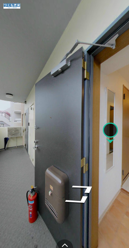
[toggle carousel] (64, 243)
